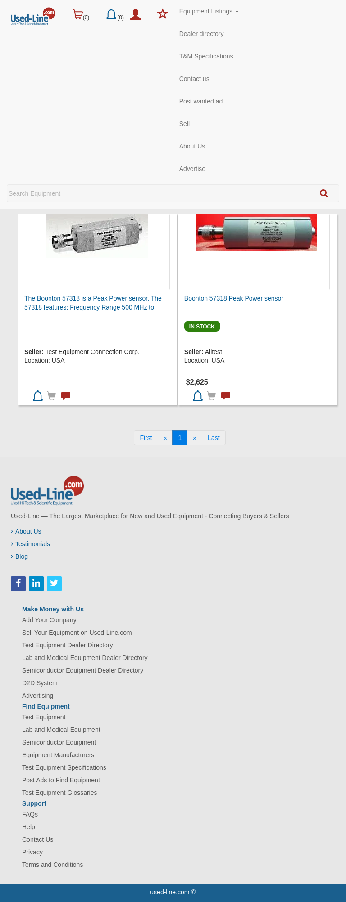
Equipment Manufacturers (58, 754)
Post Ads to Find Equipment (61, 780)
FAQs (30, 814)
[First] (146, 437)
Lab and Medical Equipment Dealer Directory (85, 657)
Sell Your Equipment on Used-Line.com (77, 632)
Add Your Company (49, 620)
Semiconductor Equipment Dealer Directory (82, 670)
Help (28, 826)
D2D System (40, 683)
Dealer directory (201, 33)
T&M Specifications (206, 56)
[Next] (194, 437)
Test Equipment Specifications (64, 767)
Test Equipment (44, 717)
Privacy (32, 852)
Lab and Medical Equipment (61, 729)
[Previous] (165, 437)
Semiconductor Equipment (59, 742)
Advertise (192, 168)
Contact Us (37, 839)
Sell (184, 123)
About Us (192, 146)
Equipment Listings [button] (209, 11)
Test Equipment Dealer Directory (67, 645)
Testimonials (30, 543)
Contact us (194, 78)
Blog (19, 556)
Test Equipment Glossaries (59, 792)
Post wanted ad (201, 101)
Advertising (37, 695)
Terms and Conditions (52, 864)
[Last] (213, 437)
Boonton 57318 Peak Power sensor (233, 298)
